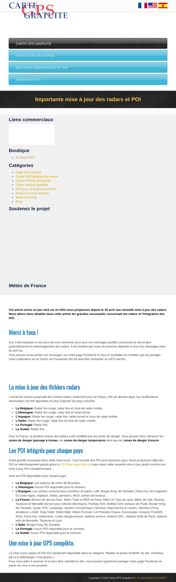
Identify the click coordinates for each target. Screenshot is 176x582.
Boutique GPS (25, 157)
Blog (19, 201)
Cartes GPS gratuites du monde (37, 176)
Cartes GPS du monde (34, 56)
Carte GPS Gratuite (32, 44)
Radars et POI (27, 80)
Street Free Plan (26, 197)
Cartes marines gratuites (32, 184)
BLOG (149, 578)
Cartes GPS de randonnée (33, 180)
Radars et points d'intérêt (32, 193)
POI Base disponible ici (75, 464)
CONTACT (161, 578)
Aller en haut (138, 578)
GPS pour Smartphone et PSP (41, 68)
